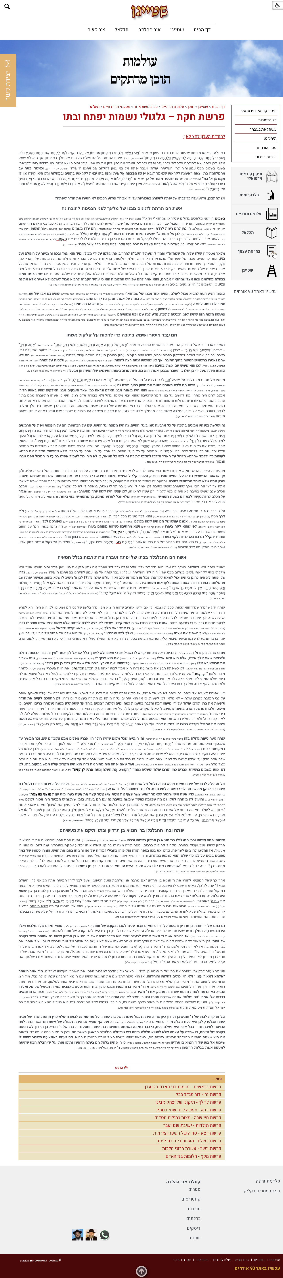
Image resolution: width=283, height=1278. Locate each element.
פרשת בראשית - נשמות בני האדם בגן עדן (183, 1087)
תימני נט (270, 138)
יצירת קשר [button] (8, 80)
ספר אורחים (267, 148)
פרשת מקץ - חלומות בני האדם (193, 1156)
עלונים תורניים (172, 106)
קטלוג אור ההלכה (183, 1182)
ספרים (194, 1189)
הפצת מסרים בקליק (262, 1191)
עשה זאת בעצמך (263, 129)
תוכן (191, 106)
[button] (7, 6)
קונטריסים (191, 1199)
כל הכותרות (267, 120)
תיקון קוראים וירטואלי (259, 111)
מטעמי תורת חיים (116, 106)
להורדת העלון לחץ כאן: (204, 136)
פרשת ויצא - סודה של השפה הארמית (187, 1133)
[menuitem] (202, 29)
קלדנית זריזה (268, 1181)
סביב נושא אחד (146, 106)
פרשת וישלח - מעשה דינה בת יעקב (189, 1141)
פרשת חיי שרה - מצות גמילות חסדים (187, 1117)
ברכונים (193, 1218)
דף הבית (202, 29)
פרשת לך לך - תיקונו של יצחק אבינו (188, 1102)
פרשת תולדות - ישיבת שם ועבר (192, 1125)
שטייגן (177, 29)
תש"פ (94, 106)
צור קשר (96, 29)
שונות (195, 1238)
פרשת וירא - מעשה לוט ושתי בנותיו (188, 1110)
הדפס (119, 1067)
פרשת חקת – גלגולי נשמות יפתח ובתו (144, 117)
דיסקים (194, 1228)
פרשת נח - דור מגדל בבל (198, 1094)
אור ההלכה (149, 29)
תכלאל (121, 29)
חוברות (194, 1209)
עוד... (217, 1079)
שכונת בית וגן (266, 157)
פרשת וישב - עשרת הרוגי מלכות (191, 1148)
